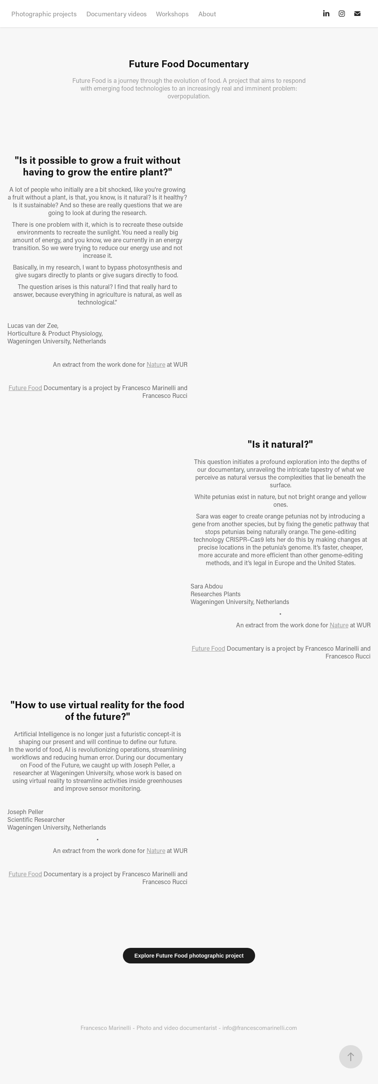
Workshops (172, 13)
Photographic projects (44, 13)
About (207, 13)
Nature (156, 364)
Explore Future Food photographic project (189, 956)
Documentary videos (116, 13)
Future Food (25, 388)
